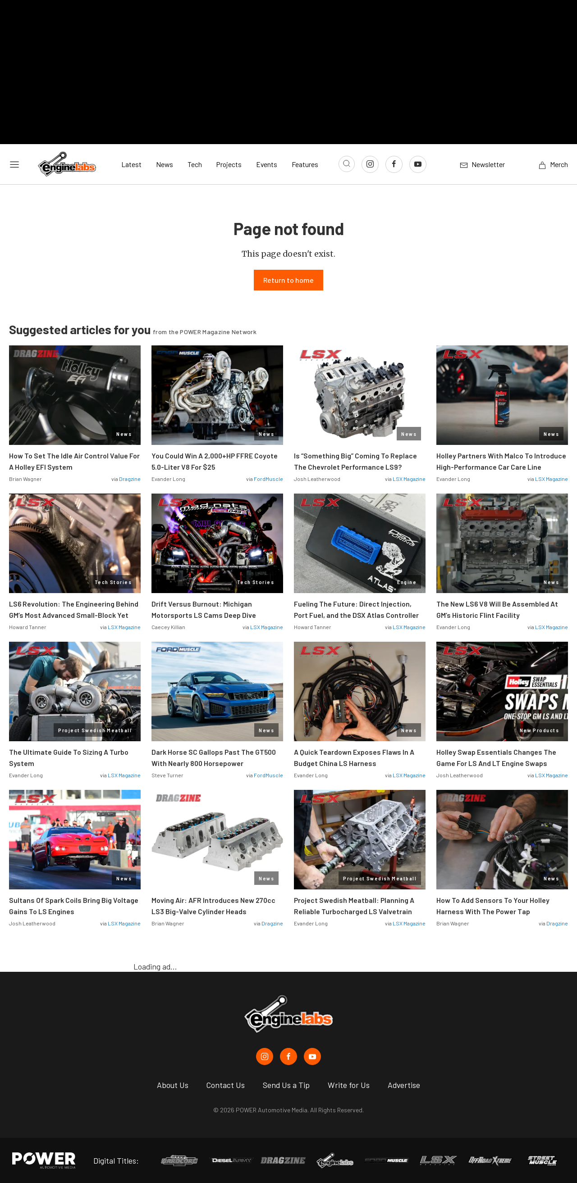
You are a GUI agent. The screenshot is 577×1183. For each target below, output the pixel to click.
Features (305, 164)
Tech (195, 164)
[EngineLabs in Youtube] (312, 1056)
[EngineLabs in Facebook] (288, 1056)
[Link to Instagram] (370, 164)
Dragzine (130, 479)
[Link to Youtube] (417, 164)
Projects (229, 164)
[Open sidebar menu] (14, 164)
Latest (131, 164)
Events (266, 164)
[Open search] (347, 164)
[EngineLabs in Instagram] (264, 1056)
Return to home (288, 280)
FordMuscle (268, 479)
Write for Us (349, 1085)
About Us (172, 1085)
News (164, 164)
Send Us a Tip (286, 1085)
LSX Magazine (409, 479)
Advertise (404, 1085)
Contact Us (225, 1085)
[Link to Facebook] (394, 164)
